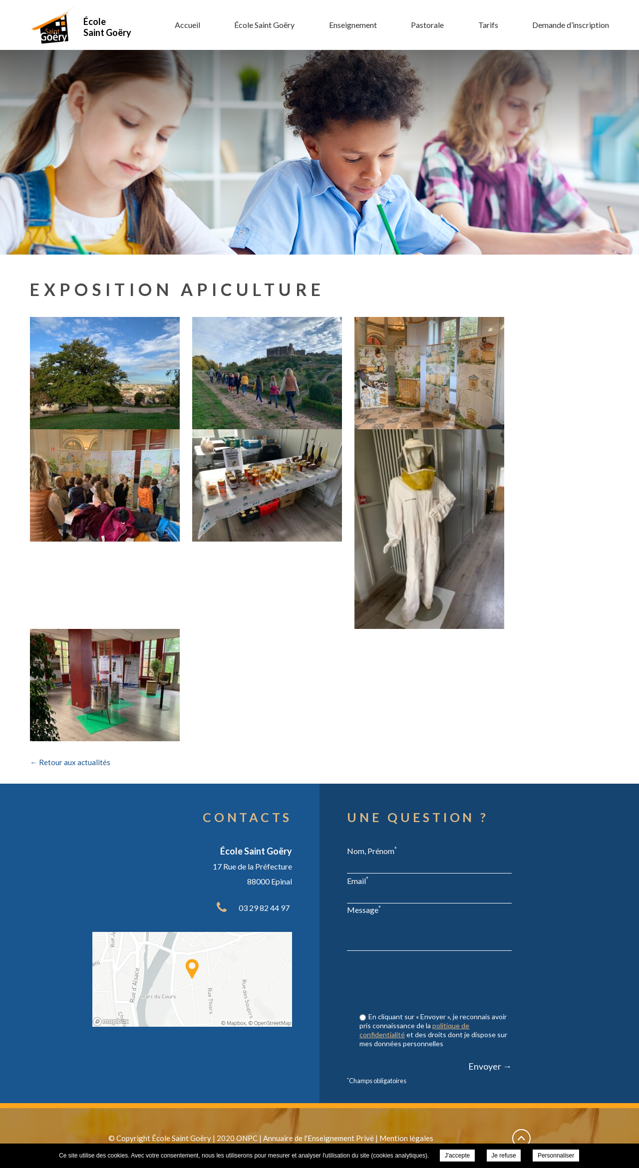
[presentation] (436, 982)
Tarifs (488, 24)
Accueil (187, 24)
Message (364, 909)
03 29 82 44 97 (264, 907)
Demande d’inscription (570, 24)
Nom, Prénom (372, 851)
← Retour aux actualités (70, 762)
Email (357, 880)
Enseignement (353, 24)
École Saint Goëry (264, 24)
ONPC (247, 1138)
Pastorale (427, 24)
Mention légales (406, 1138)
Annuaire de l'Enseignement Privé (318, 1138)
